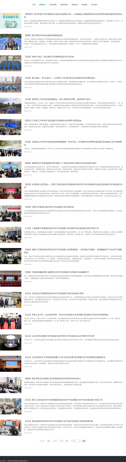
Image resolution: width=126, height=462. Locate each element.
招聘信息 (75, 4)
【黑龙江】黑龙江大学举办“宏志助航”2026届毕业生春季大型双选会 (53, 120)
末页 (67, 441)
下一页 (61, 441)
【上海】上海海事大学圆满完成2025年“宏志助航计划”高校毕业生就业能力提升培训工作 (61, 228)
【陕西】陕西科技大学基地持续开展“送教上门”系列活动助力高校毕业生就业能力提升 (60, 163)
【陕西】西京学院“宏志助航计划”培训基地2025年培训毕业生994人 (52, 378)
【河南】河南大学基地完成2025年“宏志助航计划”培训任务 (49, 207)
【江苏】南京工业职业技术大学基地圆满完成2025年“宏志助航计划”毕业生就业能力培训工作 (63, 400)
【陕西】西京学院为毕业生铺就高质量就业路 (43, 35)
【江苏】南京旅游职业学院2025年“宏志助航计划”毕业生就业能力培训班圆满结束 (58, 421)
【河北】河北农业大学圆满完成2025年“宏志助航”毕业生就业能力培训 (54, 293)
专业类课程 (53, 4)
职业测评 (94, 4)
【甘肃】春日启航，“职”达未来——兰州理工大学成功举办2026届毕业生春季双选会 (59, 78)
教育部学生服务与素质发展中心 (17, 461)
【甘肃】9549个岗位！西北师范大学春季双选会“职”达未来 (49, 57)
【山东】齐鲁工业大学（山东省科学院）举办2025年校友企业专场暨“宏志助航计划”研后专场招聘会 (66, 315)
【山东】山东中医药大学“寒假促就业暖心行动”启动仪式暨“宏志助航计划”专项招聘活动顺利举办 (64, 357)
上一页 (54, 441)
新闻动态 (42, 4)
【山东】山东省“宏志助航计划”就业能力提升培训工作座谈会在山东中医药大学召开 (59, 336)
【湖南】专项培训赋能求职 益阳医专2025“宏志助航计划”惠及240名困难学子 (56, 272)
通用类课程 (64, 4)
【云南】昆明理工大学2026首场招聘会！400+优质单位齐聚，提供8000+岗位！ (58, 99)
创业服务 (84, 4)
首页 (33, 4)
